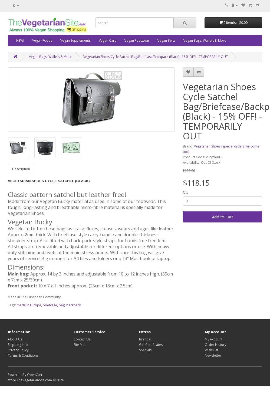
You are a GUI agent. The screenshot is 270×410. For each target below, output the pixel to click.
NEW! (20, 40)
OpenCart (34, 374)
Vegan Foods (42, 40)
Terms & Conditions (23, 355)
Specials (145, 350)
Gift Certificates (151, 344)
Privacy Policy (18, 350)
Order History (215, 344)
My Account (213, 339)
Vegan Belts (166, 40)
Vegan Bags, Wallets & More (204, 40)
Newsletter (213, 355)
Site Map (80, 344)
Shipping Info (18, 344)
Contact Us (82, 339)
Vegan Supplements (75, 40)
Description (21, 169)
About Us (15, 339)
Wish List (211, 350)
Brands (144, 339)
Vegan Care (107, 40)
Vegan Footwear (136, 40)
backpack (73, 305)
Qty (185, 192)
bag (62, 305)
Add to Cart (222, 216)
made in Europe (29, 305)
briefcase (50, 305)
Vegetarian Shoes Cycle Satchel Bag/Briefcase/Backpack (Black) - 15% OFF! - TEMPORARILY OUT (155, 56)
